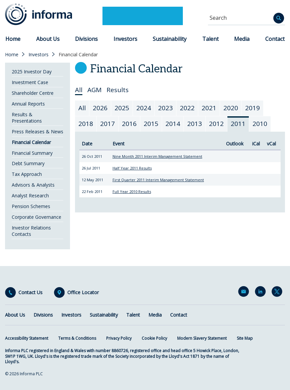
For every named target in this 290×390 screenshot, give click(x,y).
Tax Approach (27, 174)
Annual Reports (28, 104)
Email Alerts (244, 293)
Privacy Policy (119, 338)
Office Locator (83, 292)
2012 (216, 123)
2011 (238, 123)
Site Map (245, 338)
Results (117, 90)
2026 (100, 108)
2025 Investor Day (32, 71)
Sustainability (170, 39)
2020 (230, 108)
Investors (125, 39)
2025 (122, 108)
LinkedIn (261, 293)
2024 (143, 108)
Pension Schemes (31, 206)
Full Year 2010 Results (132, 191)
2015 (151, 123)
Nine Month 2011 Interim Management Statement (157, 156)
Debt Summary (28, 163)
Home (12, 39)
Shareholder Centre (33, 93)
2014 (172, 123)
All (78, 90)
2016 (129, 123)
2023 (165, 108)
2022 (187, 108)
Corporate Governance (36, 217)
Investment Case (30, 82)
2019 (252, 108)
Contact (275, 39)
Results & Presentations (27, 117)
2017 (107, 123)
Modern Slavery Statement (202, 338)
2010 (259, 123)
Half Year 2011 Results (132, 168)
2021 (209, 108)
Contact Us (30, 292)
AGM (94, 90)
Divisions (86, 39)
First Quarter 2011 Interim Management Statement (158, 179)
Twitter (278, 293)
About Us (48, 39)
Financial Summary (32, 153)
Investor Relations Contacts (31, 230)
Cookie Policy (154, 338)
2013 (194, 123)
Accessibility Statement (26, 338)
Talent (210, 39)
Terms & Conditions (77, 338)
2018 (85, 123)
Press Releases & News (37, 131)
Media (241, 39)
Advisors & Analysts (33, 185)
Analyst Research (30, 195)
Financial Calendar (31, 142)
